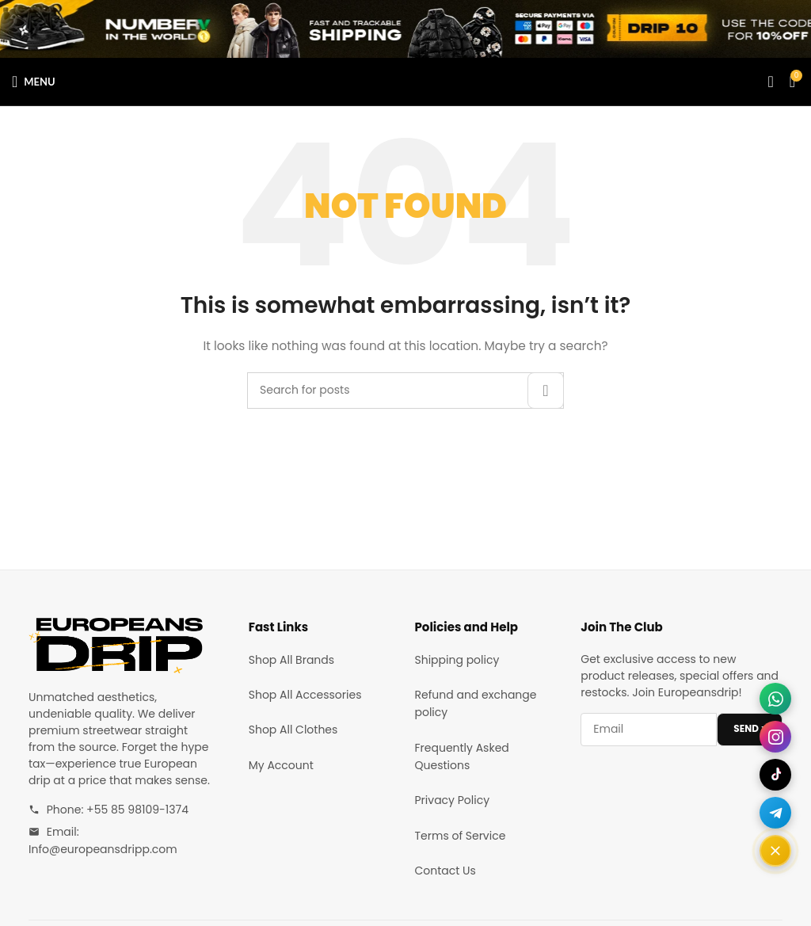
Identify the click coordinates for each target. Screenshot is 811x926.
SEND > (749, 728)
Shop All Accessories (305, 695)
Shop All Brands (291, 660)
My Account (281, 765)
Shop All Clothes (293, 729)
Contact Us (445, 870)
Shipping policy (457, 660)
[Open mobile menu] (33, 81)
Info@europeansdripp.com (103, 849)
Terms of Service (460, 836)
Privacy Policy (452, 800)
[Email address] (649, 729)
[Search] (770, 81)
